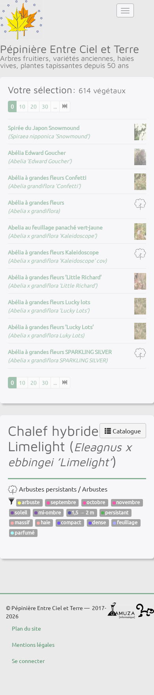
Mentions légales (33, 644)
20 (33, 106)
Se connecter (28, 660)
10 (22, 106)
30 (45, 106)
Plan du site (26, 628)
